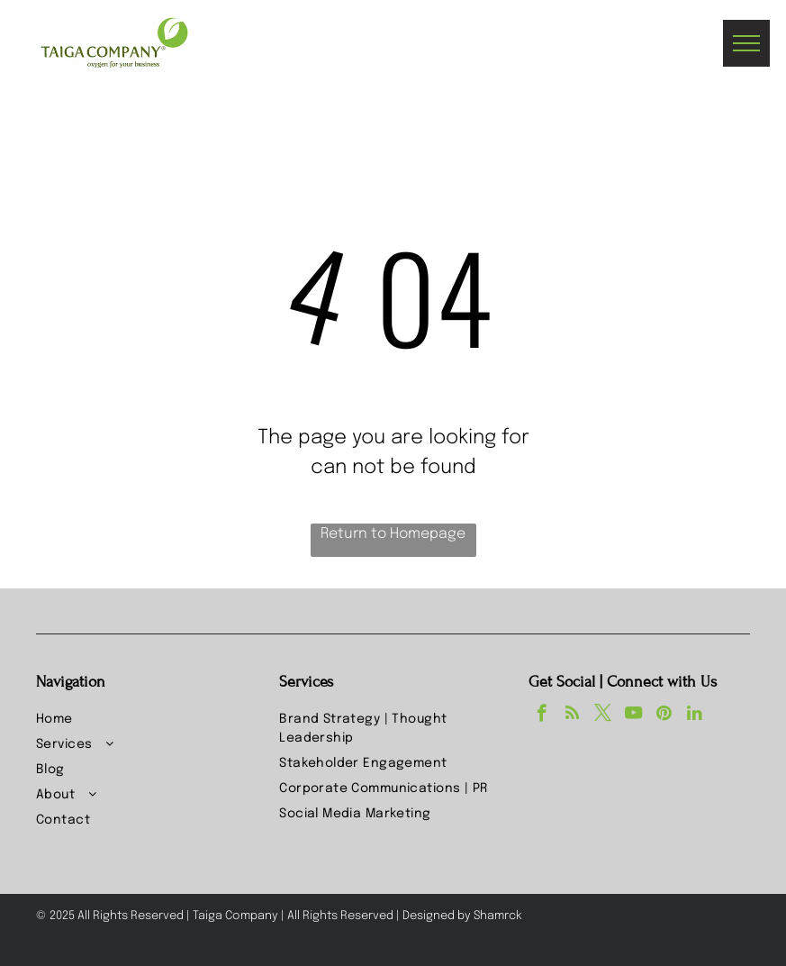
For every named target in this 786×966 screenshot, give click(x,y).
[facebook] (542, 715)
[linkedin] (695, 715)
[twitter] (603, 715)
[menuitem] (149, 720)
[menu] (746, 43)
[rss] (572, 715)
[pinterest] (664, 715)
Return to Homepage (393, 534)
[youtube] (633, 715)
